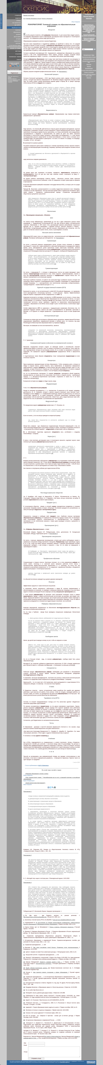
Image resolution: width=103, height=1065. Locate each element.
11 (63, 322)
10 (55, 264)
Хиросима (89, 18)
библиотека (16, 27)
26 (47, 716)
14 (56, 393)
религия (18, 34)
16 (52, 453)
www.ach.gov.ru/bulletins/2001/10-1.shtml (64, 920)
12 (32, 340)
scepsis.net (74, 1061)
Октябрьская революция (89, 59)
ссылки (18, 54)
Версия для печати (28, 15)
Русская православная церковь (88, 70)
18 (40, 518)
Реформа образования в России (33, 18)
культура (18, 43)
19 (34, 533)
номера (18, 20)
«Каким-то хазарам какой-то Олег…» (51, 962)
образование (17, 32)
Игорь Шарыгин (27, 775)
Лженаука (89, 77)
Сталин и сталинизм (89, 72)
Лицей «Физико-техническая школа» (37, 968)
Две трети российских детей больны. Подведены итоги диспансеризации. (56, 947)
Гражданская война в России (89, 57)
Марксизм (89, 64)
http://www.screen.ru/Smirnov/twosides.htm (34, 917)
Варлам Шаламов (88, 16)
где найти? (17, 25)
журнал (18, 18)
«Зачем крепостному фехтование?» (35, 783)
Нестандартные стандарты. (44, 963)
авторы (18, 51)
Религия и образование (47, 18)
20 (40, 554)
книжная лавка (15, 56)
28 (69, 744)
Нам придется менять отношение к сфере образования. (50, 972)
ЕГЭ (24, 18)
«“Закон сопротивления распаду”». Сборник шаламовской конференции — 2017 (89, 39)
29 (74, 748)
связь (19, 59)
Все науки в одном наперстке (52, 1036)
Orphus (9, 77)
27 (47, 735)
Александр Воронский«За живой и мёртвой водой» (89, 35)
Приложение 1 (63, 71)
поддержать (1, 21)
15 (57, 426)
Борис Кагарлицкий (28, 780)
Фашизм (89, 66)
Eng (93, 1)
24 (32, 660)
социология (17, 41)
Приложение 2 (60, 238)
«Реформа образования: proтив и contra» (36, 773)
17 (59, 488)
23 (34, 654)
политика (18, 30)
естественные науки (15, 45)
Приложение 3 (53, 533)
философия (17, 36)
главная (18, 15)
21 (34, 574)
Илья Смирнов (76, 22)
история (18, 39)
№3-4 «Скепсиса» (43, 765)
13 (37, 378)
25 (74, 665)
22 (49, 632)
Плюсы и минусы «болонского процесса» (61, 927)
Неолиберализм (89, 68)
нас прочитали (16, 22)
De (95, 1)
